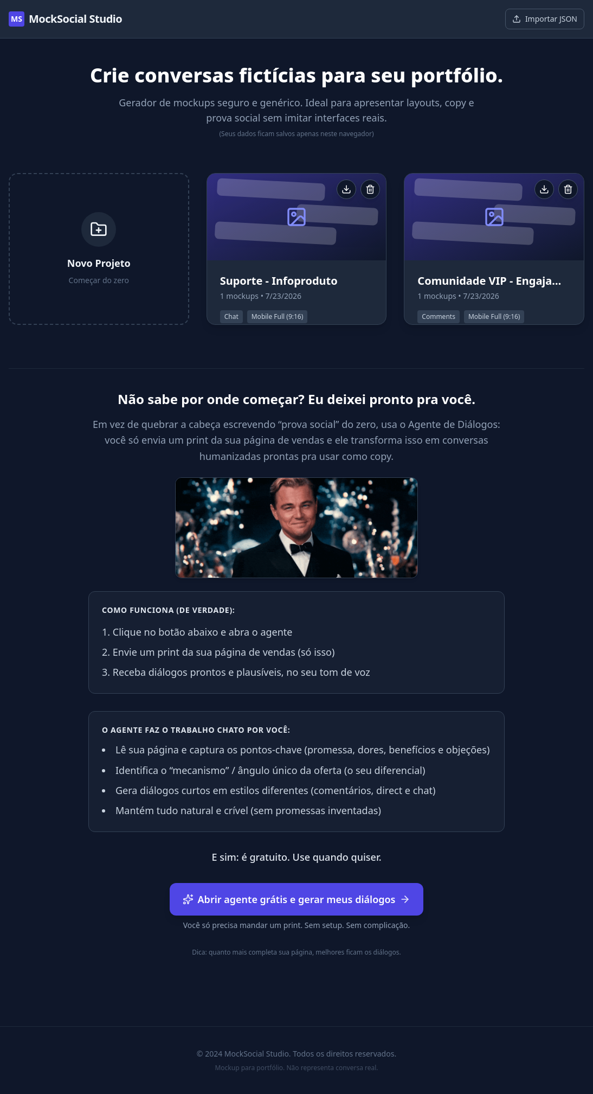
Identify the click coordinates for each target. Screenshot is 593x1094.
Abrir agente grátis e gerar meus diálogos (297, 899)
